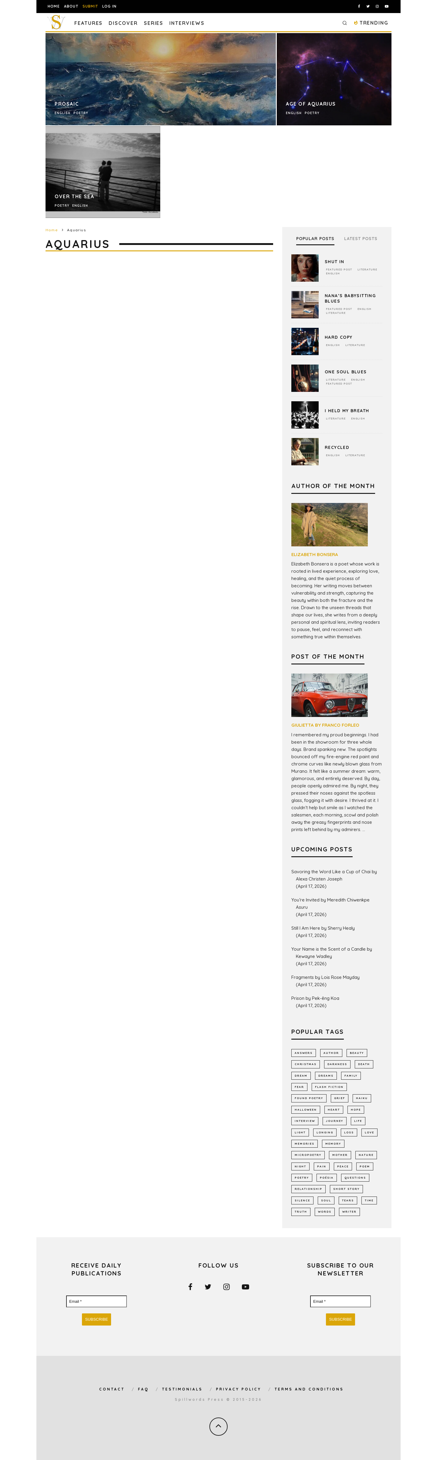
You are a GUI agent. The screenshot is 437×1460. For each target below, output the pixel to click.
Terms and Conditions (309, 1389)
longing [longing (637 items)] (325, 1132)
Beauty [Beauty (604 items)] (357, 1052)
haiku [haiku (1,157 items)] (362, 1098)
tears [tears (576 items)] (348, 1200)
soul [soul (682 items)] (326, 1200)
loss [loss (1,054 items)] (349, 1132)
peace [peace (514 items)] (343, 1166)
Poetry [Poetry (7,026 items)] (302, 1177)
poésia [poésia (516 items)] (327, 1177)
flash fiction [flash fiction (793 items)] (329, 1086)
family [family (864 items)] (350, 1075)
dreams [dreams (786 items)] (326, 1075)
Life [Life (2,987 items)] (358, 1120)
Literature (367, 269)
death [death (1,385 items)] (364, 1064)
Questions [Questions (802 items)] (355, 1177)
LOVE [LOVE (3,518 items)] (369, 1132)
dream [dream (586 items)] (301, 1075)
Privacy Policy (238, 1389)
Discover (123, 23)
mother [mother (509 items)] (340, 1154)
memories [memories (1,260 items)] (304, 1143)
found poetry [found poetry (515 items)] (309, 1098)
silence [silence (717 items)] (302, 1200)
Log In (109, 6)
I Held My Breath (347, 410)
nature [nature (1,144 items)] (366, 1154)
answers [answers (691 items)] (304, 1052)
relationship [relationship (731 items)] (308, 1188)
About (71, 6)
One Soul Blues (346, 372)
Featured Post (339, 269)
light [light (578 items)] (300, 1132)
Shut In (334, 261)
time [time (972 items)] (369, 1200)
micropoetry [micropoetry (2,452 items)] (308, 1154)
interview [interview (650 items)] (305, 1120)
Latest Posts (361, 238)
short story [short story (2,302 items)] (346, 1188)
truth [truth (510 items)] (301, 1211)
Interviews (186, 23)
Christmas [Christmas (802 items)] (306, 1064)
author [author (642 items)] (331, 1052)
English (333, 273)
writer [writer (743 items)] (349, 1211)
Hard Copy (339, 337)
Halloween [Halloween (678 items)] (306, 1109)
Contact (112, 1389)
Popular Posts (315, 238)
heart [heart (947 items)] (334, 1109)
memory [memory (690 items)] (333, 1143)
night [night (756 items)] (300, 1166)
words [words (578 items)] (324, 1211)
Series (154, 23)
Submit (90, 6)
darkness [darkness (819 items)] (337, 1064)
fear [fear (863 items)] (299, 1086)
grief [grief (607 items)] (339, 1098)
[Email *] (96, 1301)
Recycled (337, 447)
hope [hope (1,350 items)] (356, 1109)
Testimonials (182, 1389)
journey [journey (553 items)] (334, 1120)
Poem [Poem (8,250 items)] (365, 1166)
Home (54, 6)
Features (88, 23)
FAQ (143, 1389)
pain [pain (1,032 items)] (321, 1166)
